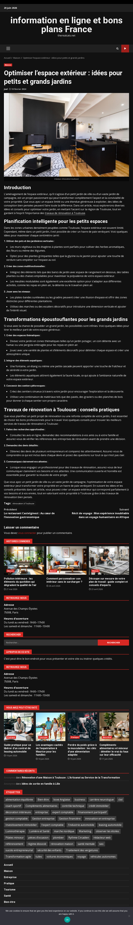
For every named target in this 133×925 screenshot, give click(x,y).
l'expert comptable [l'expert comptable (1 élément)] (52, 825)
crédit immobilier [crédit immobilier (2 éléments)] (99, 806)
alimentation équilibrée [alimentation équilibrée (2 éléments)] (19, 799)
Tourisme (43, 737)
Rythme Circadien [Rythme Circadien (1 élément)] (78, 837)
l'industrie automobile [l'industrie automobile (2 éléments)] (81, 825)
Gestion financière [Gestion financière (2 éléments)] (70, 818)
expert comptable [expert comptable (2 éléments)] (62, 812)
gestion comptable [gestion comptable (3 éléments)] (17, 818)
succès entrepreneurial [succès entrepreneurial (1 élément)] (19, 850)
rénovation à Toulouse (23, 503)
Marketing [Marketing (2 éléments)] (85, 831)
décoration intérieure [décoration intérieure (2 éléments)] (18, 812)
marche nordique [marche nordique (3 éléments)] (64, 831)
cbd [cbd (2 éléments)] (120, 799)
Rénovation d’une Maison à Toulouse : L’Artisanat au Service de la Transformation (71, 777)
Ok (67, 920)
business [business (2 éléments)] (80, 799)
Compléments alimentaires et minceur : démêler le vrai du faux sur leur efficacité (114, 727)
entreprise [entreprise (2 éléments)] (41, 812)
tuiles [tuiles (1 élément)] (39, 856)
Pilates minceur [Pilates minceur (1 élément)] (15, 837)
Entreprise (10, 877)
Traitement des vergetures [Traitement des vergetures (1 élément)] (82, 850)
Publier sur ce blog (125, 48)
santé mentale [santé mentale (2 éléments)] (86, 844)
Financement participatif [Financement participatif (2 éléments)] (92, 812)
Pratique (11, 737)
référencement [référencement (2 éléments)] (14, 844)
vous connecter (27, 533)
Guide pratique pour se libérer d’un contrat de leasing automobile (18, 727)
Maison (8, 65)
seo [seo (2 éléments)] (101, 844)
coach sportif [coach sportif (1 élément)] (13, 806)
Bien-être (107, 737)
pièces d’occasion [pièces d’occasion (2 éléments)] (38, 837)
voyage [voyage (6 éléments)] (81, 856)
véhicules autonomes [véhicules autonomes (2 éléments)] (103, 856)
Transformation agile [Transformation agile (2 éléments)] (18, 856)
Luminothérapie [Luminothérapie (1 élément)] (15, 831)
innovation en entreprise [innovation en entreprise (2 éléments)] (100, 818)
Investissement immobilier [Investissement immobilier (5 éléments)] (21, 825)
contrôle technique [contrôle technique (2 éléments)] (73, 806)
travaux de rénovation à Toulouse (65, 213)
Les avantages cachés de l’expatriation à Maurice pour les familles (50, 727)
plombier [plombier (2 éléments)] (58, 837)
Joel (6, 89)
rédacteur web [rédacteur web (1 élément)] (102, 837)
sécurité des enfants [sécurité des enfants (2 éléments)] (49, 850)
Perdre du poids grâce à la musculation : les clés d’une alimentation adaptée (82, 727)
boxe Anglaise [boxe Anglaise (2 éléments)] (61, 799)
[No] (129, 916)
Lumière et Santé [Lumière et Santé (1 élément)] (39, 831)
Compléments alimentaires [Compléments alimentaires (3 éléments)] (41, 806)
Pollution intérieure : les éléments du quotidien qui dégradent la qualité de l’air (24, 560)
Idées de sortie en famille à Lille (41, 783)
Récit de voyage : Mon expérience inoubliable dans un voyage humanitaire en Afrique (97, 513)
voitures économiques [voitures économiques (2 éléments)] (60, 856)
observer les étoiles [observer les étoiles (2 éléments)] (107, 831)
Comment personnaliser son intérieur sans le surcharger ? (66, 560)
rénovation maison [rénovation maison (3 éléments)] (62, 844)
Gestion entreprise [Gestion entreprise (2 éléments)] (43, 818)
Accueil (8, 864)
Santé (7, 895)
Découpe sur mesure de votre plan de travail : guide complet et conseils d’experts (109, 560)
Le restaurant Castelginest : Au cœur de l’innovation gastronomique (35, 513)
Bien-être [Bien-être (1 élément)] (43, 799)
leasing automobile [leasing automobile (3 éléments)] (110, 825)
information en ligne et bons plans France (66, 24)
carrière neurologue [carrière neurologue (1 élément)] (102, 799)
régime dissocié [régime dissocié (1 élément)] (37, 844)
